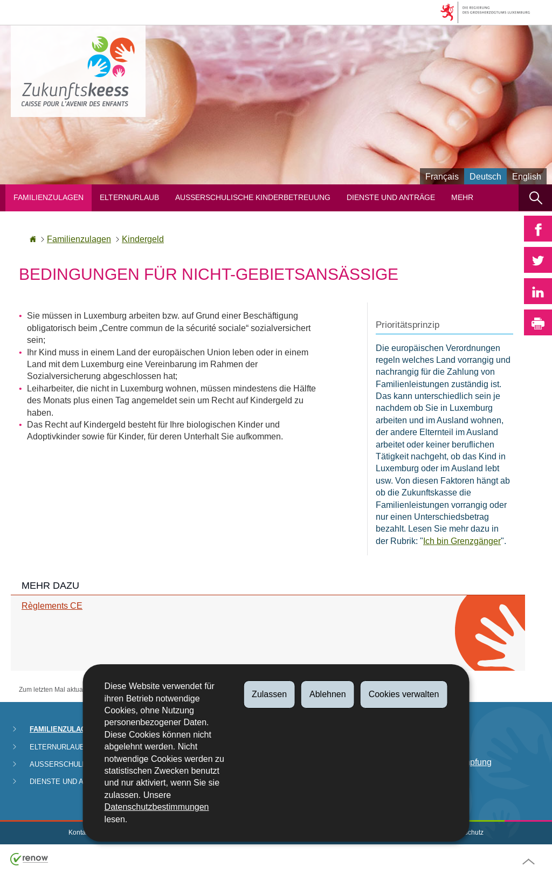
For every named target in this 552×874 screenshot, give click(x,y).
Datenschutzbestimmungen (157, 806)
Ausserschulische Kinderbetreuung (252, 197)
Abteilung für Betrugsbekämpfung (453, 756)
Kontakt (79, 832)
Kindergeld (143, 239)
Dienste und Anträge (391, 197)
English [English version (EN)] (526, 176)
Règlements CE (52, 605)
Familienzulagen (48, 197)
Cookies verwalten (404, 694)
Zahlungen (435, 730)
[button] (535, 197)
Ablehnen (327, 694)
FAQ (423, 782)
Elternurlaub (129, 197)
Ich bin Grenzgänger (462, 541)
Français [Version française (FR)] (442, 176)
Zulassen (269, 694)
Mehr (462, 197)
